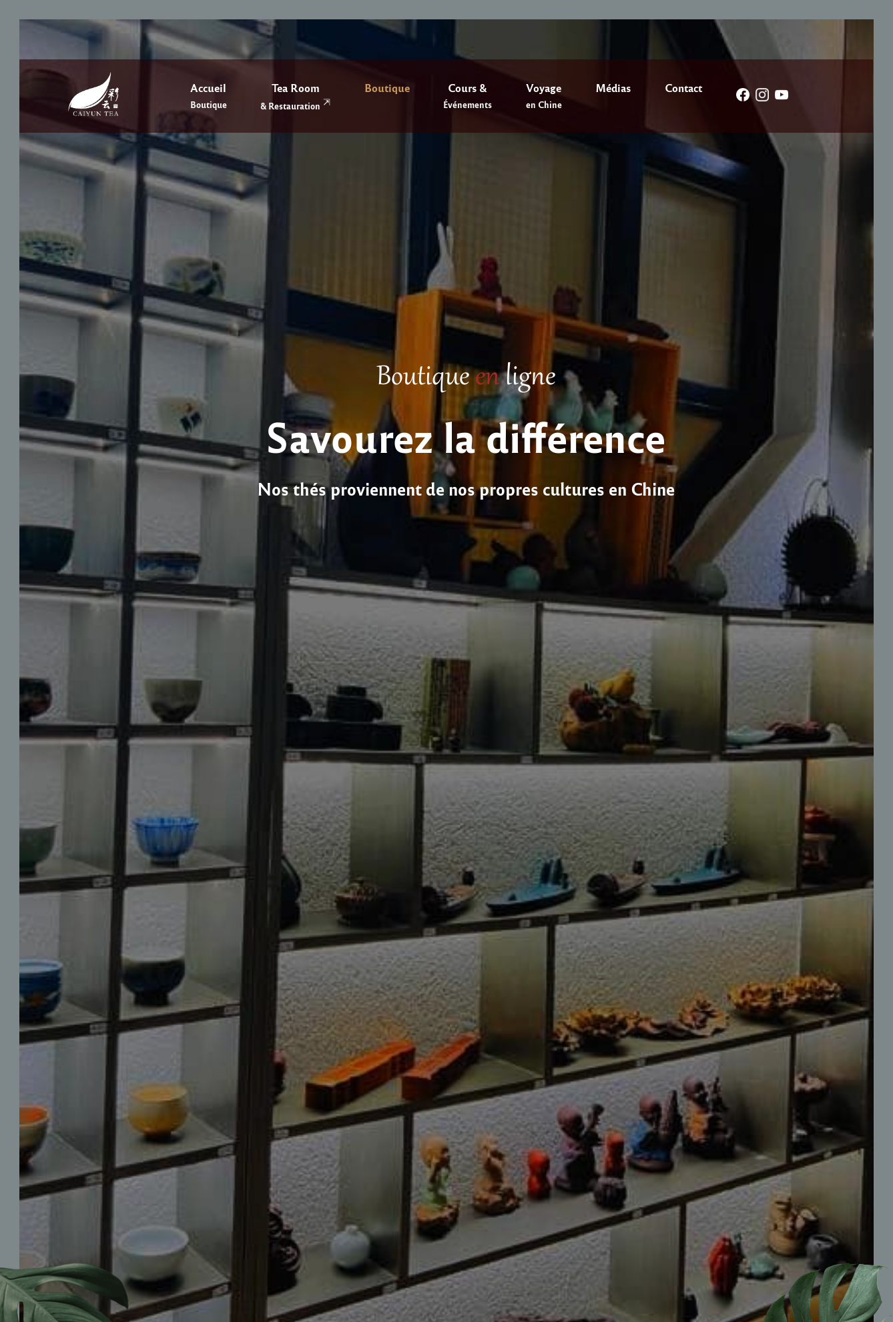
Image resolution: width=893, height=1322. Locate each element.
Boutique (387, 87)
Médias (613, 87)
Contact (683, 87)
